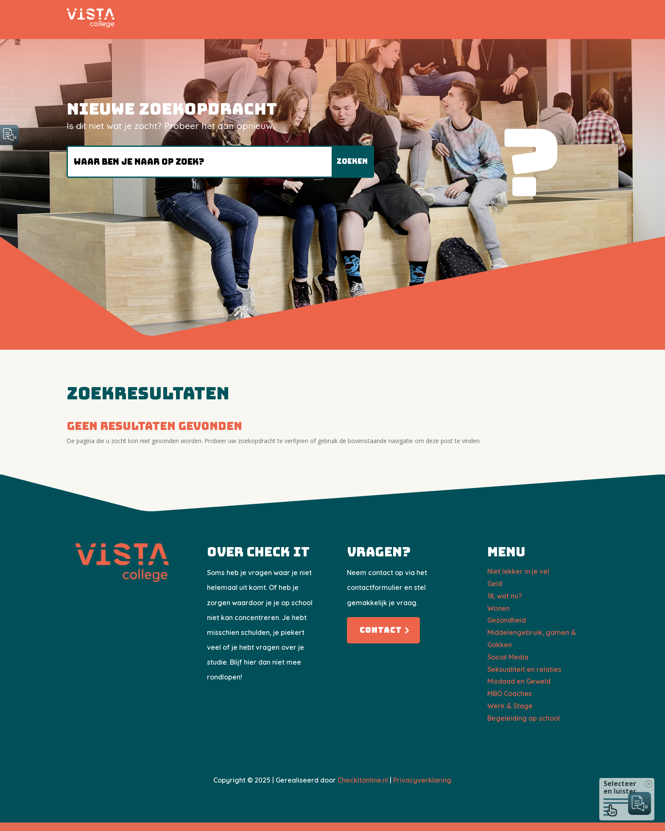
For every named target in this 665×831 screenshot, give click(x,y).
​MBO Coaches (509, 693)
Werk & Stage (510, 706)
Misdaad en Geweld (518, 681)
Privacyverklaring (422, 780)
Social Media (507, 657)
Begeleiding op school (523, 718)
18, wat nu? (504, 596)
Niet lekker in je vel (518, 571)
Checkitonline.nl (363, 780)
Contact (381, 630)
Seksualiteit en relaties (524, 669)
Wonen (498, 608)
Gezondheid (506, 620)
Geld (494, 583)
